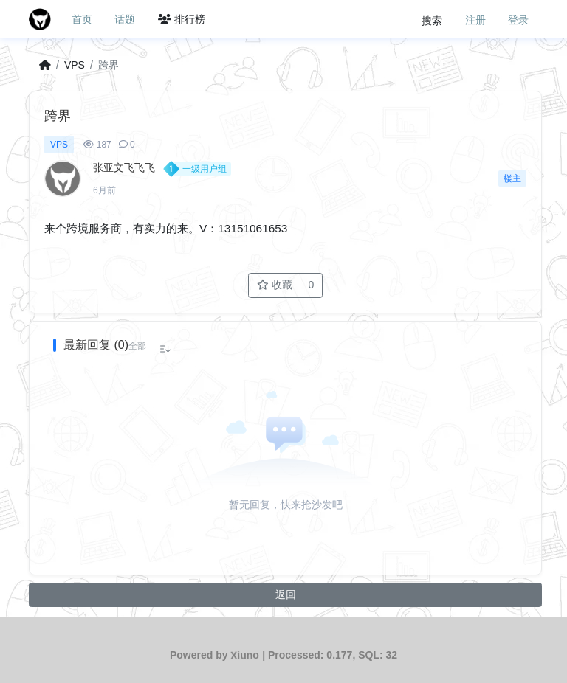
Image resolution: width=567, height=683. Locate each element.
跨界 (108, 65)
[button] (137, 346)
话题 (124, 19)
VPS (74, 65)
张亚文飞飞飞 (124, 167)
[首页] (45, 65)
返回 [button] (285, 594)
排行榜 (181, 19)
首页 (82, 19)
